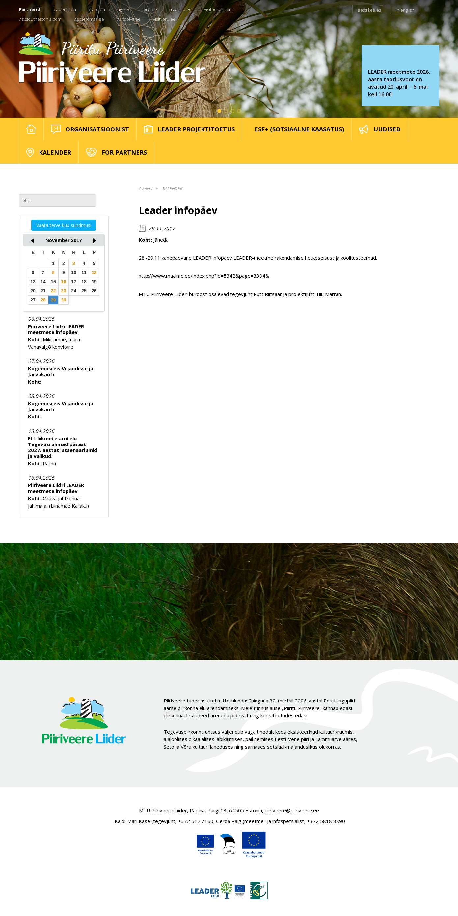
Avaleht (145, 188)
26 (94, 290)
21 (43, 290)
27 (33, 299)
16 (63, 281)
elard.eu (97, 9)
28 (43, 299)
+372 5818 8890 (326, 821)
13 (33, 281)
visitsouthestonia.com (40, 19)
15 (53, 281)
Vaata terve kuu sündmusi (63, 225)
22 (53, 290)
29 (53, 299)
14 (43, 281)
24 (73, 290)
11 (84, 272)
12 (94, 272)
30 (63, 299)
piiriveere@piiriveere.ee (292, 810)
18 (84, 281)
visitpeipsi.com (218, 9)
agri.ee (124, 9)
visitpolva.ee (129, 19)
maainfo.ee (181, 9)
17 (73, 281)
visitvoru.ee (164, 19)
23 (63, 290)
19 (94, 281)
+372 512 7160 (195, 821)
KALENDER (172, 188)
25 (84, 290)
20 (33, 290)
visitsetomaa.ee (89, 19)
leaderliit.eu (64, 9)
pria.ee (150, 9)
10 (73, 272)
